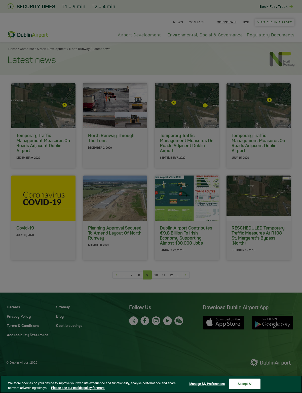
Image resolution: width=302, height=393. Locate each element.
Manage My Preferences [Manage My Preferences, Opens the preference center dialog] (207, 384)
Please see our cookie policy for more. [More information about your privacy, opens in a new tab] (78, 388)
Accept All (245, 384)
